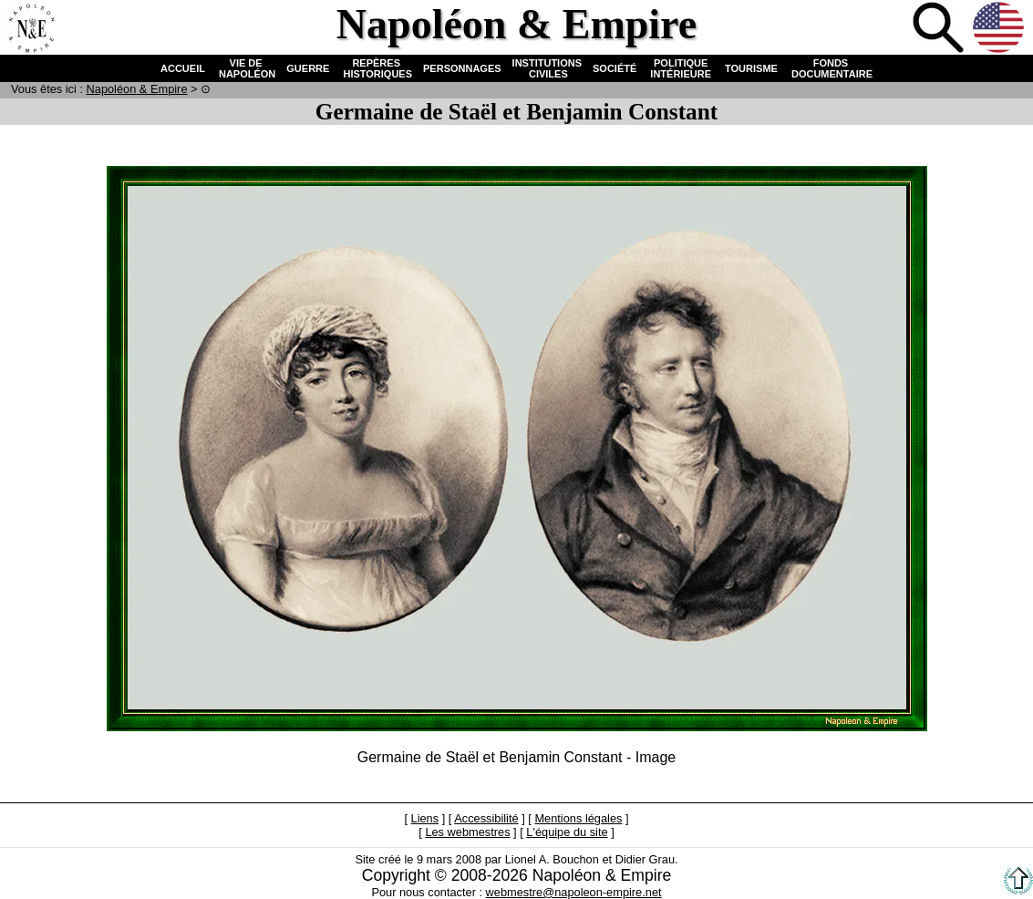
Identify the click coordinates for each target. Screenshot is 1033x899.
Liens (425, 818)
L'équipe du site (566, 832)
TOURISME (751, 68)
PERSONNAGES (462, 68)
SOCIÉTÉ (614, 68)
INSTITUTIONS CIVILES (547, 68)
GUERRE (307, 68)
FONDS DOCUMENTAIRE (831, 68)
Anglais (1000, 29)
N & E (137, 89)
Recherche (940, 29)
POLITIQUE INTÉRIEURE (680, 68)
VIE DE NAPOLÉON (245, 68)
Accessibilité (486, 818)
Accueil (31, 29)
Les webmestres (467, 832)
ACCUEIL (182, 68)
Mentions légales (578, 818)
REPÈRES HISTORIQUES (376, 68)
